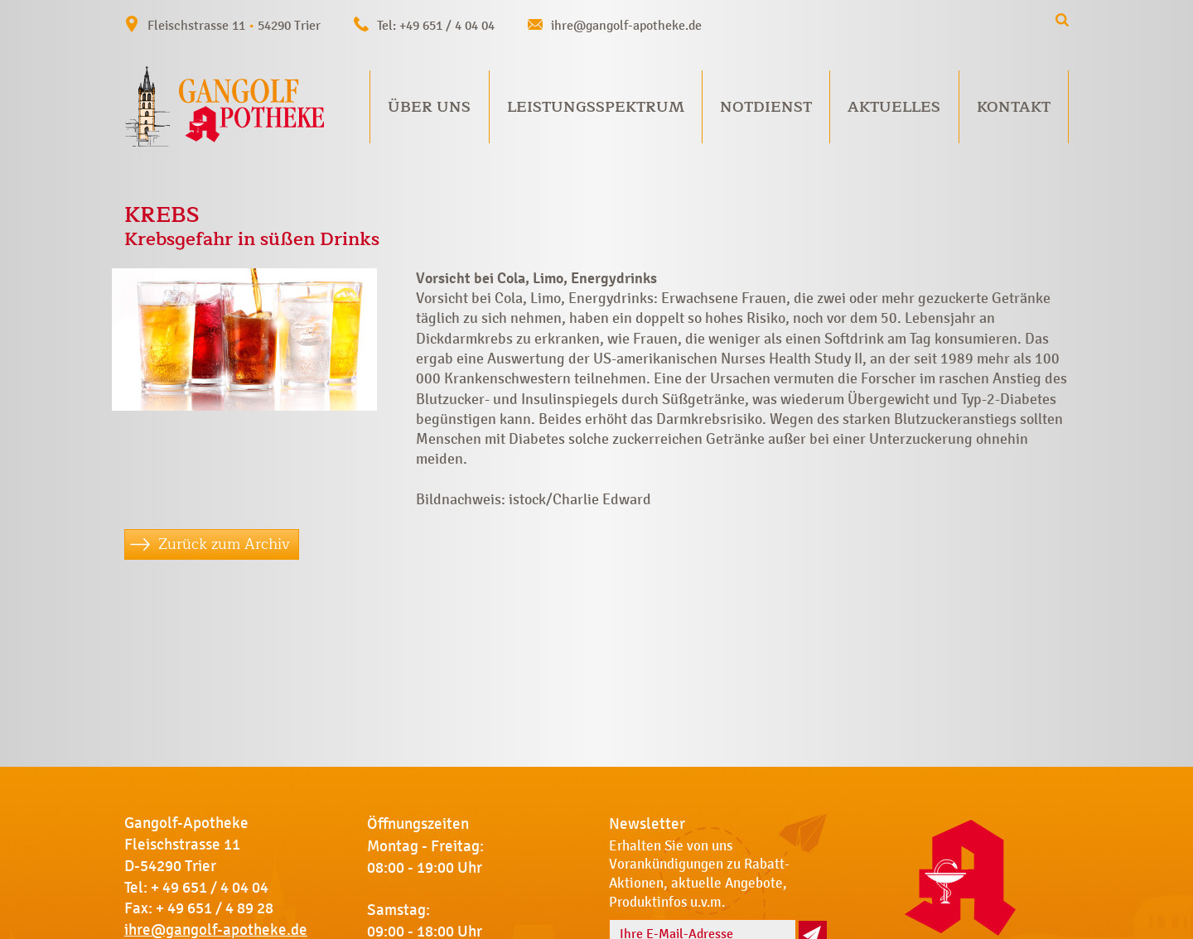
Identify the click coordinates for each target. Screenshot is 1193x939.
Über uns (429, 106)
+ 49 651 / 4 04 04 (209, 888)
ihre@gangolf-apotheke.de (626, 25)
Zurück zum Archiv (224, 544)
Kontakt (1014, 106)
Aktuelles (894, 106)
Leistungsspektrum (595, 106)
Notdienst (766, 106)
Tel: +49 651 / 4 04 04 (436, 25)
